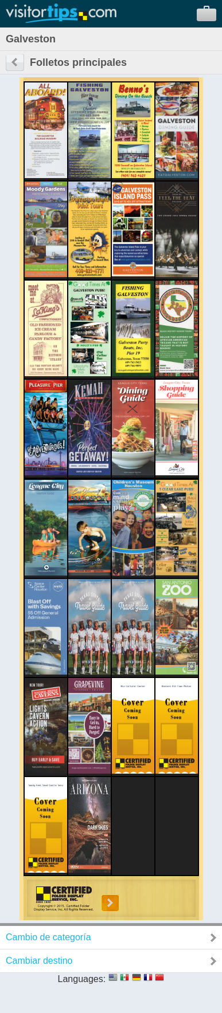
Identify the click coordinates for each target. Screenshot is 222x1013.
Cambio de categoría (48, 937)
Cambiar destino (39, 960)
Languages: (82, 979)
